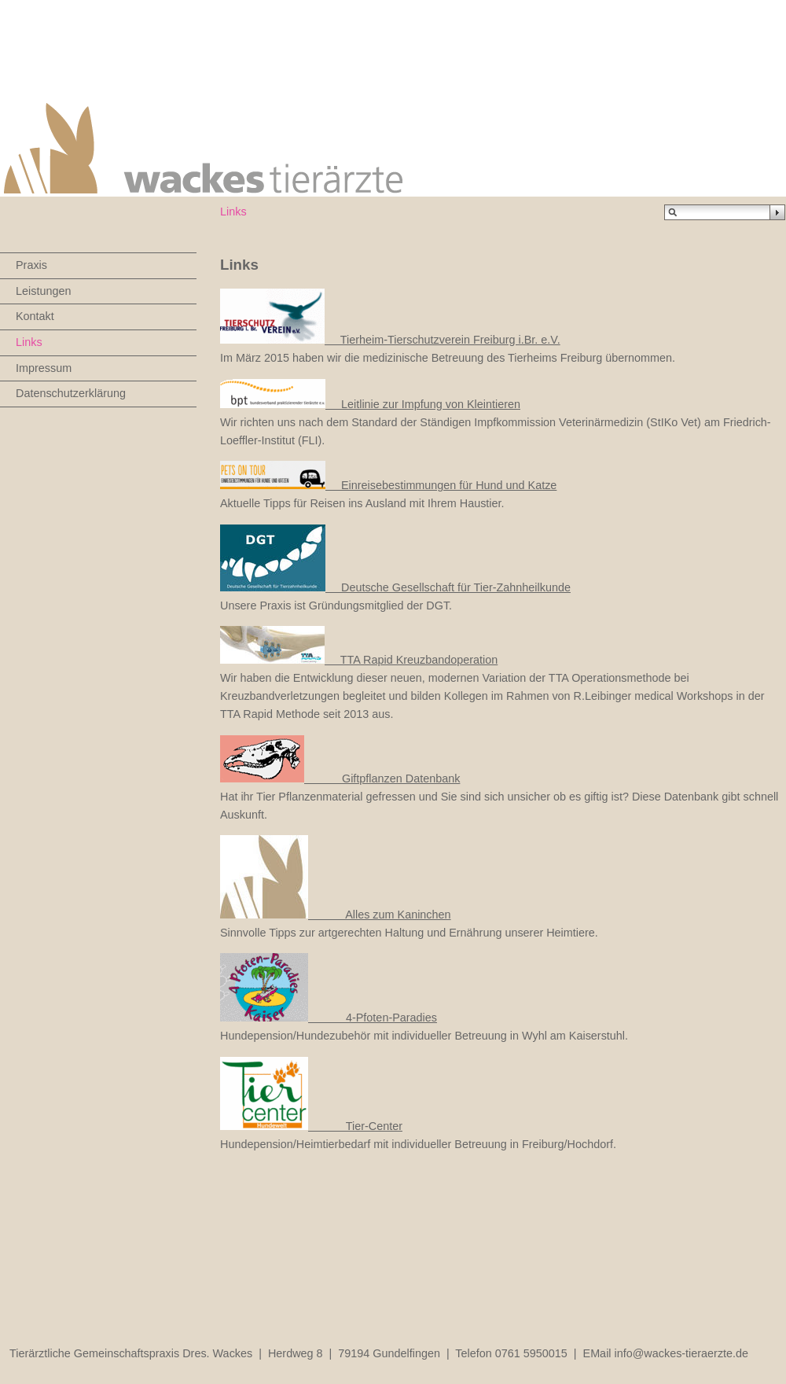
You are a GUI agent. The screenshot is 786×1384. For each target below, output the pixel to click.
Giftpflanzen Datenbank (340, 778)
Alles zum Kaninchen (335, 914)
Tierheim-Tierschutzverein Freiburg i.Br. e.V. (442, 339)
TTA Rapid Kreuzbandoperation (359, 659)
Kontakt (35, 316)
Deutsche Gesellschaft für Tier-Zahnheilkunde (395, 587)
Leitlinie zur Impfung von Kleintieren (370, 404)
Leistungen (43, 291)
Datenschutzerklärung (71, 393)
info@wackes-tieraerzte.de (682, 1353)
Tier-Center (311, 1126)
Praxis (31, 265)
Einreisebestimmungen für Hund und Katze (388, 485)
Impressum (44, 368)
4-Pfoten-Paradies (328, 1017)
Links (29, 342)
